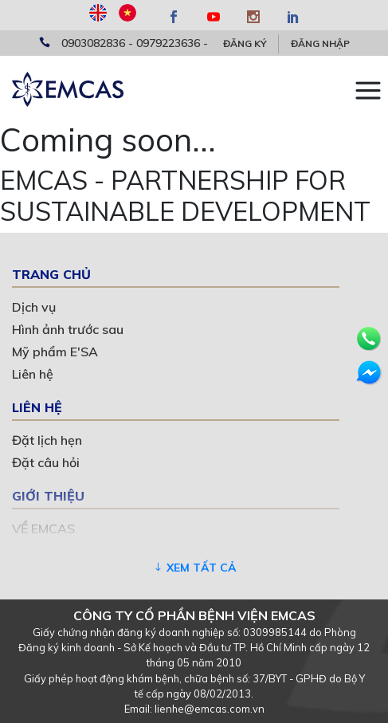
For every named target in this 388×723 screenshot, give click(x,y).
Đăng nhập (320, 43)
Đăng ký (245, 43)
